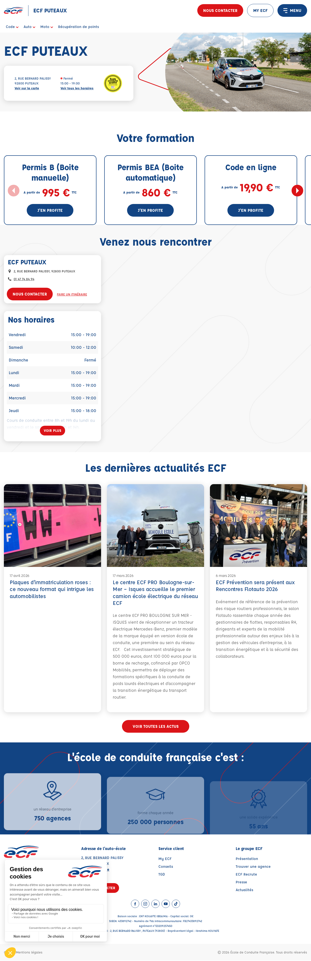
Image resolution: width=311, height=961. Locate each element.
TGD (161, 874)
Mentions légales (29, 953)
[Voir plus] (52, 430)
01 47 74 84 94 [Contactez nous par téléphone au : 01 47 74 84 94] (24, 279)
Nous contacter (220, 10)
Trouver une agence (253, 867)
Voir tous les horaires (77, 88)
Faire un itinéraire (72, 294)
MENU (292, 10)
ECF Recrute (246, 874)
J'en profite (50, 210)
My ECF (165, 859)
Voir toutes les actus (156, 726)
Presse (241, 882)
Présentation (247, 859)
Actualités (244, 890)
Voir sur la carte (27, 88)
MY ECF (260, 10)
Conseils (165, 867)
